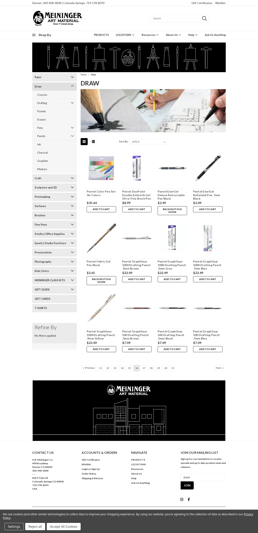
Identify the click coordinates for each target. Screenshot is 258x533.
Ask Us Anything (215, 34)
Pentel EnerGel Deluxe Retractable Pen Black (171, 195)
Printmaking (42, 196)
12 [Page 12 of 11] (107, 368)
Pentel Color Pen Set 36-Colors (100, 193)
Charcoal (42, 152)
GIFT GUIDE (42, 289)
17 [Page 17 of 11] (144, 368)
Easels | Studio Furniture (50, 243)
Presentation (43, 252)
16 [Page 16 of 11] (136, 368)
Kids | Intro (42, 271)
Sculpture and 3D (46, 187)
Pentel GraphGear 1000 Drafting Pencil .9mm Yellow (100, 335)
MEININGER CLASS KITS (50, 280)
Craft (38, 178)
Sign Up (95, 469)
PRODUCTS (101, 34)
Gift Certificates (201, 3)
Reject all (35, 526)
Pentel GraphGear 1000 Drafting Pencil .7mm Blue (207, 265)
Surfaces (40, 206)
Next (220, 368)
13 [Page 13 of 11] (114, 368)
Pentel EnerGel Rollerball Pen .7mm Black (206, 195)
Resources (150, 34)
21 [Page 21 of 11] (173, 368)
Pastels (41, 111)
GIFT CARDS (42, 298)
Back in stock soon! (172, 211)
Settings (14, 526)
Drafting (42, 103)
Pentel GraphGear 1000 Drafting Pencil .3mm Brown (136, 265)
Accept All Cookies (63, 526)
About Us (173, 34)
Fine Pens (41, 224)
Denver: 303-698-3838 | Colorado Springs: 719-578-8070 (68, 3)
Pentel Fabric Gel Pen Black (98, 263)
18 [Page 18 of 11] (151, 368)
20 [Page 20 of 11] (165, 368)
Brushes (40, 215)
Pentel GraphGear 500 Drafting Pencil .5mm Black (170, 335)
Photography (43, 261)
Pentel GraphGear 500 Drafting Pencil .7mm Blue (206, 335)
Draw (38, 86)
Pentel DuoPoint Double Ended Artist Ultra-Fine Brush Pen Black (136, 197)
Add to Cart (101, 209)
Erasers (41, 119)
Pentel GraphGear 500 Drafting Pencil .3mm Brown (135, 335)
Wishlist (220, 3)
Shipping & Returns (92, 478)
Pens (40, 127)
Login (85, 469)
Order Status (89, 473)
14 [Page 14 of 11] (122, 368)
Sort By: (123, 141)
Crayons (42, 94)
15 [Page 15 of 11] (129, 368)
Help (193, 34)
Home (84, 74)
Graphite (42, 160)
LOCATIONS (125, 34)
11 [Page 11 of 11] (100, 368)
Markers (42, 169)
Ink (39, 144)
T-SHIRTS (41, 308)
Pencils (41, 136)
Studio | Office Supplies (50, 233)
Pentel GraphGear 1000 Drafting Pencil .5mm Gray (171, 265)
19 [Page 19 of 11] (158, 368)
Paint (38, 77)
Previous (88, 368)
